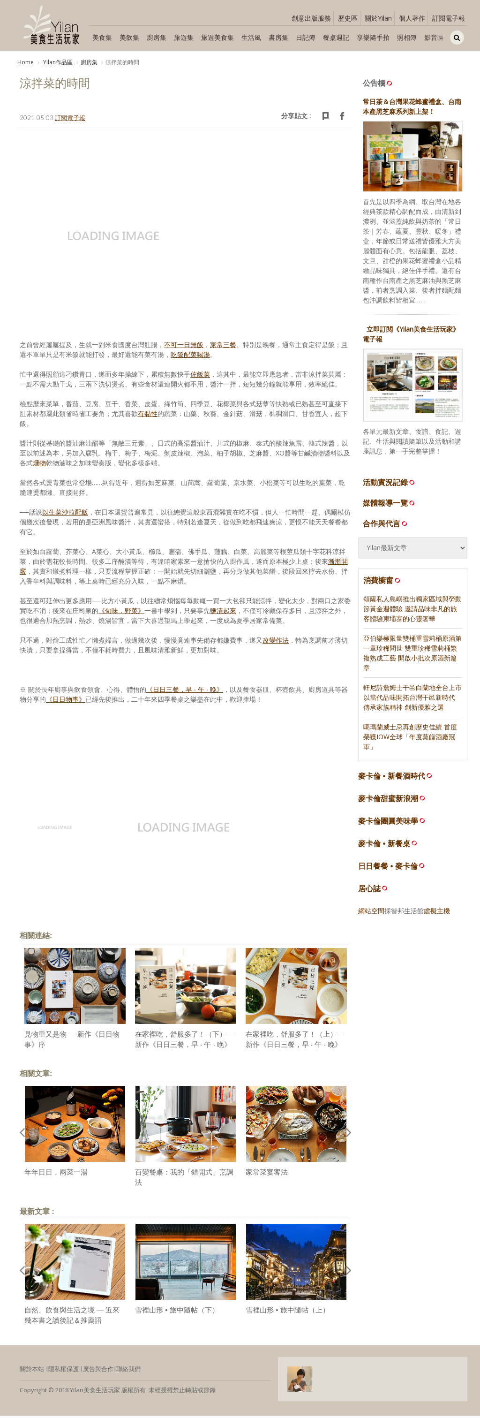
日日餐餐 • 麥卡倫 (388, 868)
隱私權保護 (63, 1371)
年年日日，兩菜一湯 (56, 1174)
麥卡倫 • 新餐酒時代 (391, 778)
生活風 (251, 37)
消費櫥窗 (382, 582)
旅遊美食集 (217, 37)
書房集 (278, 37)
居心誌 (369, 891)
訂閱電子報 (448, 18)
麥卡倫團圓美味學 (388, 823)
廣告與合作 (98, 1371)
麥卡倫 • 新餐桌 (384, 846)
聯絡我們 (128, 1371)
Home (25, 62)
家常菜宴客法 (267, 1174)
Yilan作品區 (57, 62)
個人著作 (412, 18)
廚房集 (156, 37)
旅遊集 (184, 37)
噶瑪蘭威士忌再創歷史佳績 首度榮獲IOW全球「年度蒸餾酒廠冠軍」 (410, 739)
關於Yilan (378, 18)
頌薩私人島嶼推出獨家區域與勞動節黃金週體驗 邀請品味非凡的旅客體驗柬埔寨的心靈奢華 (412, 611)
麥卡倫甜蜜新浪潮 (388, 801)
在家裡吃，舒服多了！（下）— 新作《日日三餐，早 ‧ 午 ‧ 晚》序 (184, 1047)
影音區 (434, 37)
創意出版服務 (311, 18)
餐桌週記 (336, 37)
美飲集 (129, 37)
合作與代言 (386, 526)
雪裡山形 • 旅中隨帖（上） (288, 1312)
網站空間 (371, 913)
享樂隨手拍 (373, 37)
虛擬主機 (437, 913)
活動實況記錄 (389, 484)
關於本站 (32, 1371)
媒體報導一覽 (389, 505)
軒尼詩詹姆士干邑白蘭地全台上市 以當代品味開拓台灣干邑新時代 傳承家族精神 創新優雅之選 (412, 699)
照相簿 (407, 37)
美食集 (102, 37)
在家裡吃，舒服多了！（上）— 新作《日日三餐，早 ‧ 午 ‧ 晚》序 (295, 1047)
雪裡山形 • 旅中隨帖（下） (177, 1312)
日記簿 (305, 37)
